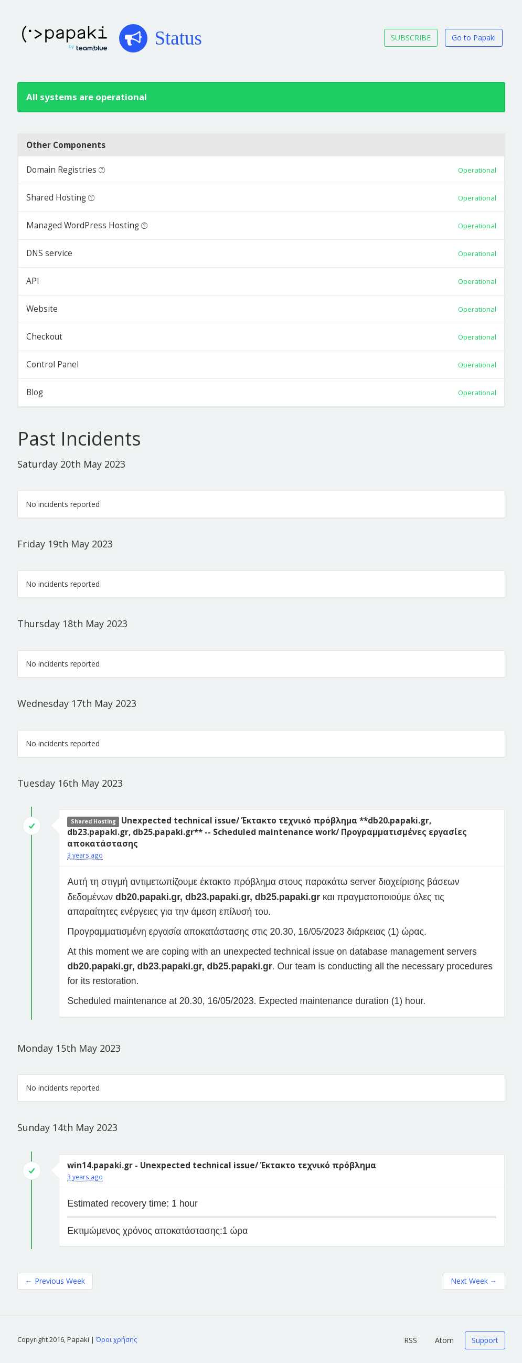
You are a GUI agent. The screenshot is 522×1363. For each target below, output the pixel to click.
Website (42, 308)
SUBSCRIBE (411, 38)
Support (485, 1340)
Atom (444, 1340)
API (32, 281)
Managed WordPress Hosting (82, 225)
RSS (410, 1340)
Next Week (474, 1281)
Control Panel (52, 364)
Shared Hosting (56, 197)
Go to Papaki (474, 38)
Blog (34, 392)
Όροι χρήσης (116, 1339)
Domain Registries (61, 169)
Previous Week (55, 1281)
